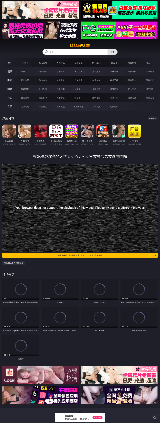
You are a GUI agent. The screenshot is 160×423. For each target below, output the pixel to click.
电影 (9, 80)
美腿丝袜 (96, 89)
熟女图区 (132, 89)
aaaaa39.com (80, 45)
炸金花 (114, 62)
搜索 (112, 52)
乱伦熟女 (132, 80)
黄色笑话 (132, 97)
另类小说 (114, 97)
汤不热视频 (79, 106)
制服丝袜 (96, 80)
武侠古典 (78, 97)
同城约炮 (25, 106)
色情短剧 (114, 106)
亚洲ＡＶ (25, 71)
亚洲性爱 (25, 80)
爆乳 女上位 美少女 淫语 (13, 263)
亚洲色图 (43, 89)
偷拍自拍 (43, 80)
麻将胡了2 (96, 62)
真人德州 (43, 62)
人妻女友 (61, 97)
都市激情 (25, 97)
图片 (9, 89)
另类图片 (150, 89)
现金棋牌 (132, 62)
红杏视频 (96, 106)
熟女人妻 (96, 71)
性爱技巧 (150, 97)
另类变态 (150, 80)
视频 (9, 71)
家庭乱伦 (43, 97)
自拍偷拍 (43, 71)
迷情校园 (96, 97)
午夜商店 (43, 106)
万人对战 (61, 62)
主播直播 (132, 71)
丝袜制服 (114, 71)
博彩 (9, 62)
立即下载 (97, 417)
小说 (9, 97)
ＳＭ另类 (150, 71)
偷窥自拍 (25, 89)
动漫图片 (78, 89)
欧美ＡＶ (61, 71)
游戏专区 (78, 62)
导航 (9, 106)
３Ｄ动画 (78, 71)
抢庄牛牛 (150, 62)
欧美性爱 (78, 80)
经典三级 (114, 80)
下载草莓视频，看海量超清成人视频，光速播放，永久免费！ (106, 255)
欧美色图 (61, 89)
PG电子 (25, 62)
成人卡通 (61, 80)
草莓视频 (61, 106)
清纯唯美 (114, 89)
